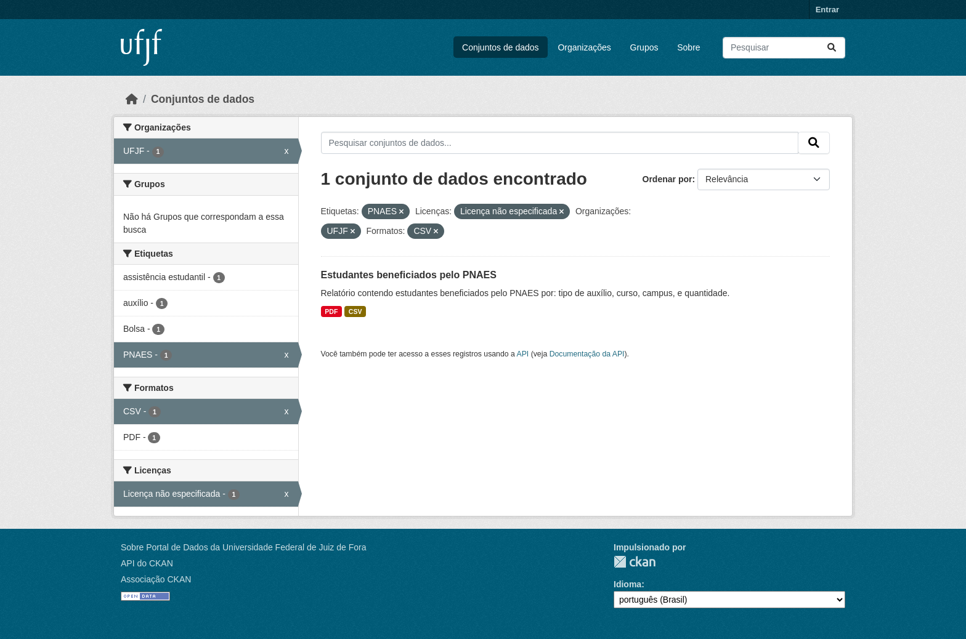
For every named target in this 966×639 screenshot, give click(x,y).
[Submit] (831, 47)
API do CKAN (147, 563)
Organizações (584, 47)
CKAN (635, 561)
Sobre (688, 47)
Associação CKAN (156, 579)
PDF (331, 311)
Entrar (827, 9)
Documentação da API (587, 354)
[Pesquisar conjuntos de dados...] (784, 47)
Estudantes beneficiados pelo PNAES (409, 275)
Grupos (644, 47)
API (523, 354)
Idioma (627, 584)
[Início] (132, 99)
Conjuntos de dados (500, 47)
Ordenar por (667, 179)
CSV (355, 311)
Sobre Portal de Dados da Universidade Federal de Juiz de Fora (243, 547)
